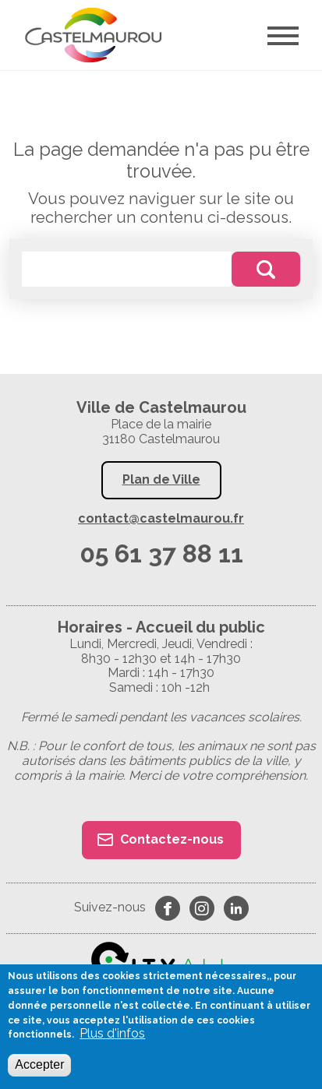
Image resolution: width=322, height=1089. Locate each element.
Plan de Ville (161, 479)
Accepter (39, 1064)
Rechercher (266, 269)
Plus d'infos (112, 1034)
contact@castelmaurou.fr (161, 519)
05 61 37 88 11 (161, 553)
